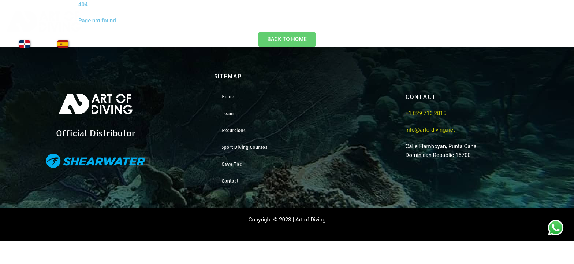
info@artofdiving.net (430, 129)
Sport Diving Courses (244, 147)
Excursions (462, 26)
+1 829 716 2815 (426, 113)
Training (509, 26)
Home (379, 26)
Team (418, 26)
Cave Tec (231, 164)
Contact (552, 26)
